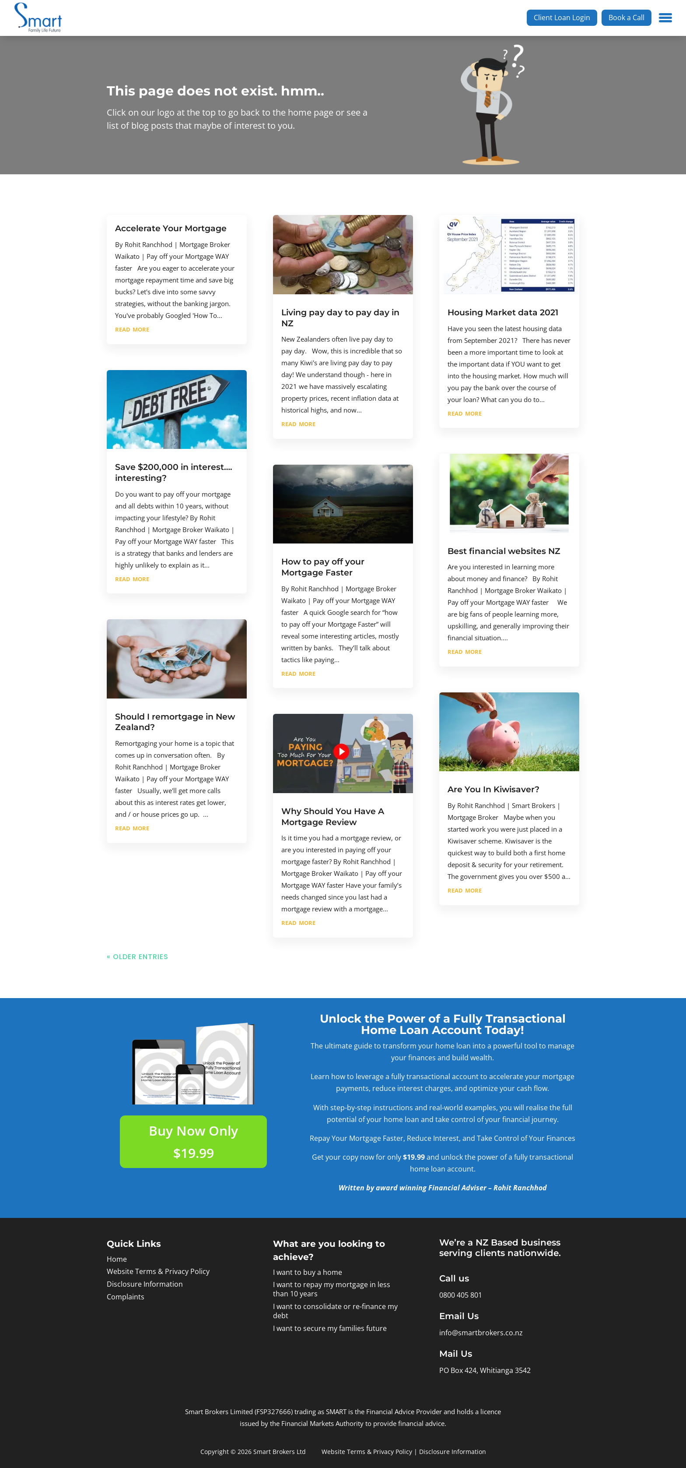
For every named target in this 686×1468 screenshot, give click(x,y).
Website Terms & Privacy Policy (158, 1271)
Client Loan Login (562, 17)
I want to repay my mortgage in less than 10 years (331, 1289)
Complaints (125, 1297)
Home (117, 1259)
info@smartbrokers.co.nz (481, 1332)
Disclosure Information (145, 1284)
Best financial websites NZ (504, 551)
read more (132, 328)
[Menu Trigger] (665, 17)
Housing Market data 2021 (503, 312)
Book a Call (626, 17)
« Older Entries (137, 957)
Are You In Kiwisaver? (493, 789)
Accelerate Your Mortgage (171, 228)
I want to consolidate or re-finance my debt (335, 1311)
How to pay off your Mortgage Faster (322, 567)
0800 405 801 (460, 1295)
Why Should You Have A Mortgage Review (332, 816)
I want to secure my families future (330, 1328)
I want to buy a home (307, 1272)
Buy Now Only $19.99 (193, 1142)
